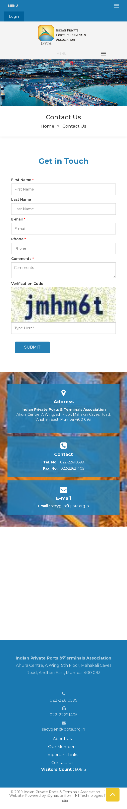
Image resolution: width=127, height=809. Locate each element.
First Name (22, 180)
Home (47, 126)
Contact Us (62, 762)
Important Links (62, 754)
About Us (62, 738)
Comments (22, 258)
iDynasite (55, 793)
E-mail (18, 219)
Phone (18, 239)
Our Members (62, 746)
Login (14, 16)
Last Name (21, 199)
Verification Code (27, 283)
